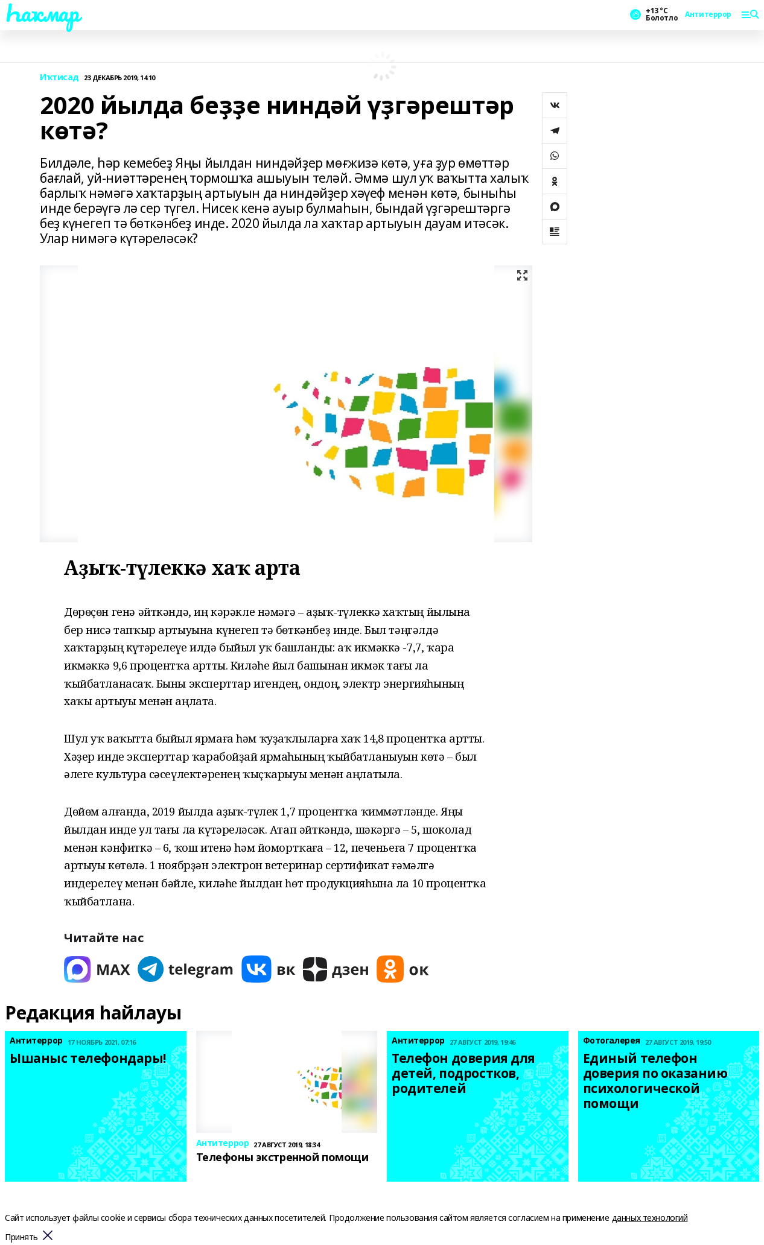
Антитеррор (708, 14)
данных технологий (650, 1217)
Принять (21, 1237)
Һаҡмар (41, 12)
